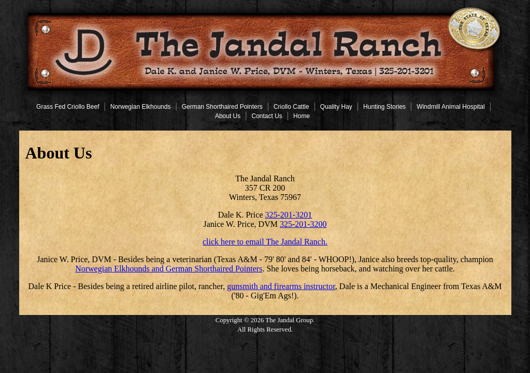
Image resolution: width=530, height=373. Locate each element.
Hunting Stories (384, 106)
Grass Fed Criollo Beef (67, 106)
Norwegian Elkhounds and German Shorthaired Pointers (168, 268)
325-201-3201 (288, 214)
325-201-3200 (303, 224)
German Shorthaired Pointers (222, 106)
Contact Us (266, 116)
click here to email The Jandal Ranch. (265, 241)
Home (301, 116)
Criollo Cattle (291, 106)
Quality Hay (336, 106)
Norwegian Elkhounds (140, 106)
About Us (227, 116)
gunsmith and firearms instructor (281, 286)
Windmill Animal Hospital (450, 106)
